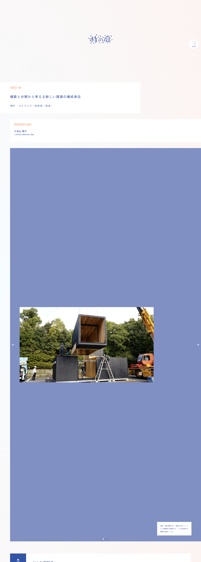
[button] (13, 345)
